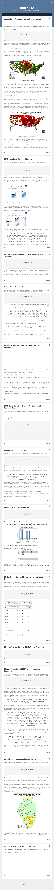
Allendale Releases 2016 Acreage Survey (19, 507)
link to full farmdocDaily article (10, 23)
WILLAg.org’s (6, 587)
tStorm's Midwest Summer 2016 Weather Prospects (24, 647)
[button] (49, 19)
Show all (48, 14)
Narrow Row (27, 7)
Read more (47, 152)
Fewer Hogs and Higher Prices (15, 450)
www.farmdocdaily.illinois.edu (28, 48)
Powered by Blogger (27, 884)
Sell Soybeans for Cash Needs (15, 287)
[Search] (51, 3)
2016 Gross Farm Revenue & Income (18, 159)
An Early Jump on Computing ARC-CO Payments (22, 759)
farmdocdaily (26, 202)
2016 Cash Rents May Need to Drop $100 (19, 846)
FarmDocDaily (38, 334)
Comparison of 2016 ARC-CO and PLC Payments (22, 19)
